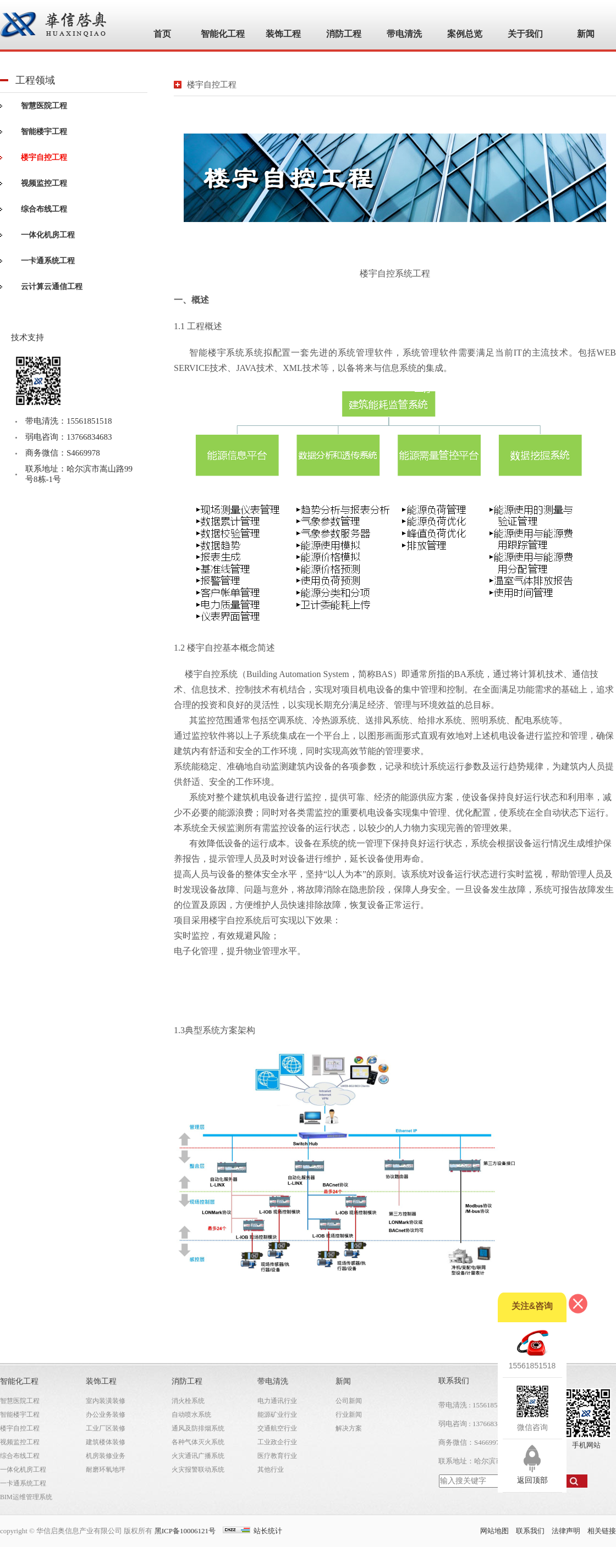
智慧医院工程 (44, 106)
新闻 (343, 1381)
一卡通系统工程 (48, 261)
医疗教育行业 (277, 1456)
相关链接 (601, 1531)
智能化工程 (19, 1381)
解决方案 (349, 1428)
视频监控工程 (44, 183)
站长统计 (268, 1531)
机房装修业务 (105, 1456)
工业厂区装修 (105, 1428)
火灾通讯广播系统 (198, 1456)
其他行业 (270, 1469)
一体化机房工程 (48, 235)
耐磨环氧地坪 (105, 1469)
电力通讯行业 (277, 1401)
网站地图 (494, 1531)
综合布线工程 (44, 209)
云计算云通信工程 (51, 286)
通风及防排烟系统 (198, 1428)
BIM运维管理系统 (26, 1497)
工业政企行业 (277, 1442)
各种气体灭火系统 (198, 1442)
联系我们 (530, 1531)
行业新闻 (349, 1414)
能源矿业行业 (277, 1414)
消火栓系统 (188, 1401)
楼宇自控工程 (44, 157)
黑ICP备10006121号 (185, 1531)
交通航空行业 (277, 1428)
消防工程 (187, 1381)
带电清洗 (272, 1381)
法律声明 (566, 1531)
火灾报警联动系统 (198, 1469)
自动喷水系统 (191, 1414)
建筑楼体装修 (105, 1442)
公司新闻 (349, 1401)
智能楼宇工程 (44, 131)
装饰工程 (101, 1381)
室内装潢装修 (105, 1401)
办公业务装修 (105, 1414)
